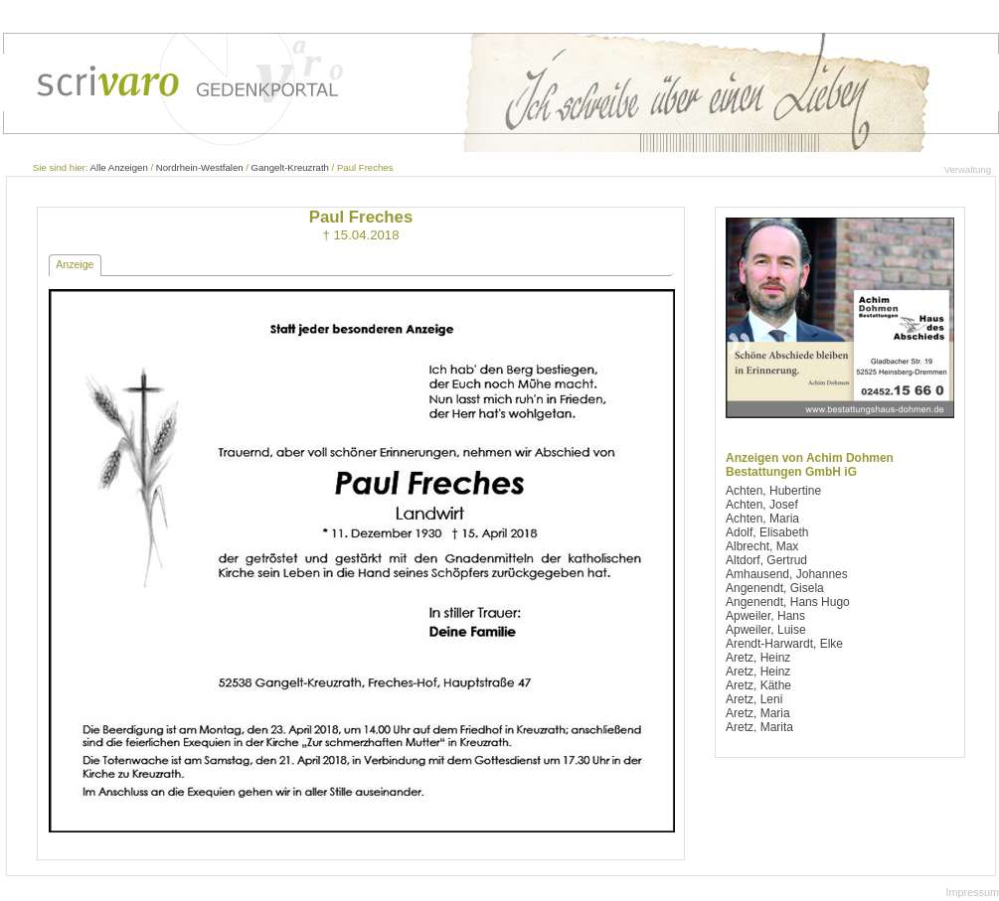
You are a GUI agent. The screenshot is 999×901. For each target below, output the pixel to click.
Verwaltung (967, 169)
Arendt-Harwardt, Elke (784, 644)
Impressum (972, 892)
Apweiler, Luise (766, 630)
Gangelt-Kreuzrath (290, 167)
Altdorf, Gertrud (766, 560)
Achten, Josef (762, 505)
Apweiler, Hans (765, 616)
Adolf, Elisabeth (767, 532)
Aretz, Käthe (758, 685)
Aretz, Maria (758, 713)
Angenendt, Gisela (775, 588)
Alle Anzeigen (119, 167)
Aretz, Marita (759, 727)
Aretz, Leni (754, 699)
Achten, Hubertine (773, 491)
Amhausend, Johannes (787, 574)
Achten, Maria (762, 519)
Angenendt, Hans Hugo (788, 602)
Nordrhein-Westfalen (200, 167)
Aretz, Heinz (758, 658)
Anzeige (74, 264)
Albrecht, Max (762, 546)
